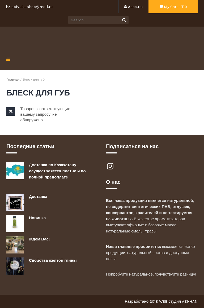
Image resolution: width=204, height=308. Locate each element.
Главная (12, 79)
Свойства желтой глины (53, 260)
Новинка (37, 217)
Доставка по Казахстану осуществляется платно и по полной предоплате (57, 171)
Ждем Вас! (39, 239)
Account (133, 6)
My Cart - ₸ (173, 6)
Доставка (38, 196)
